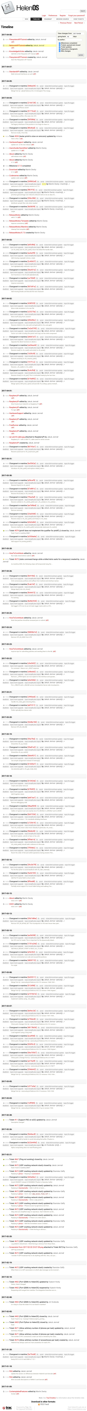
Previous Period (65, 23)
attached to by (31, 437)
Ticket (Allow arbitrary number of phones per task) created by (40, 1334)
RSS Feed (44, 1404)
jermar (21, 1174)
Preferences (52, 16)
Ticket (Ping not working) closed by (29, 1159)
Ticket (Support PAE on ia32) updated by (31, 1120)
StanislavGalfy (23, 1188)
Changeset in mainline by (38, 87)
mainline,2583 (24, 1168)
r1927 (52, 1066)
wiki (20, 139)
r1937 (52, 1057)
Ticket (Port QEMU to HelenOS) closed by (32, 1316)
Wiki (26, 19)
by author (70, 40)
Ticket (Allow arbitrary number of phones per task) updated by (40, 1328)
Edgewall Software (25, 1409)
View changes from (71, 33)
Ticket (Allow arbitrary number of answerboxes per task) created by (42, 1340)
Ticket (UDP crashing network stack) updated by (35, 1171)
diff (13, 42)
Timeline (36, 19)
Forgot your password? (76, 16)
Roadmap (48, 19)
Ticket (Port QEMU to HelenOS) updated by (32, 1282)
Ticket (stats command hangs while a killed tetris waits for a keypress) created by (44, 560)
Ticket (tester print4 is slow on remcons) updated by (33, 136)
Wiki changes (65, 51)
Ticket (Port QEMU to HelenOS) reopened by (33, 1288)
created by (26, 57)
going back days (67, 36)
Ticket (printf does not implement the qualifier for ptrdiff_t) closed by (42, 531)
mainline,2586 (24, 533)
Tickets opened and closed (69, 45)
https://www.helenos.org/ (77, 1409)
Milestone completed (18, 166)
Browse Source (62, 19)
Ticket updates (65, 47)
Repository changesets (68, 49)
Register (63, 16)
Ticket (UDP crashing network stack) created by (34, 1267)
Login (44, 16)
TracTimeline (51, 1398)
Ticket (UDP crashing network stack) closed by (34, 1165)
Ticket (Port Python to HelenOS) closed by (32, 1322)
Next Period (78, 23)
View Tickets (79, 19)
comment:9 (36, 1174)
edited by (25, 39)
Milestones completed (68, 43)
